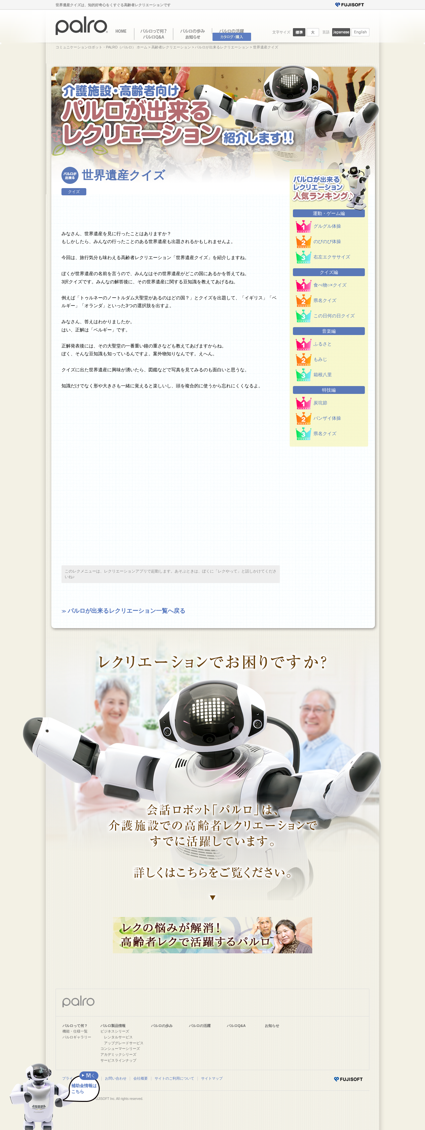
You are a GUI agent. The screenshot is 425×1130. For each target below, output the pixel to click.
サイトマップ (212, 1078)
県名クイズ (325, 300)
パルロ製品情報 (113, 1026)
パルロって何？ (75, 1026)
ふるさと (323, 343)
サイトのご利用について (174, 1078)
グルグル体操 (327, 226)
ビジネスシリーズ (114, 1031)
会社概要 (140, 1078)
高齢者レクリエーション (171, 47)
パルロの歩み (162, 1026)
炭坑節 (320, 402)
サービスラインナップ (118, 1060)
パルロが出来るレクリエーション (222, 47)
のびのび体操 (327, 241)
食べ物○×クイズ (330, 285)
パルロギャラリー (76, 1037)
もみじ (320, 359)
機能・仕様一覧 (75, 1031)
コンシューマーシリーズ (120, 1049)
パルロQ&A (236, 1026)
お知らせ (272, 1026)
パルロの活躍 (200, 1026)
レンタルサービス (118, 1037)
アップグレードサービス (124, 1043)
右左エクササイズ (332, 256)
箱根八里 (323, 374)
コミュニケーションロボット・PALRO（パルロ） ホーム (101, 47)
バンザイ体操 (327, 418)
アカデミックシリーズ (118, 1054)
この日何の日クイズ (334, 315)
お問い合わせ (116, 1078)
